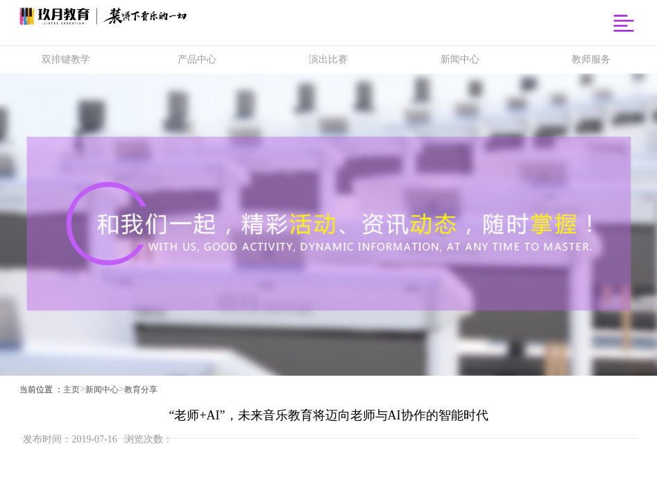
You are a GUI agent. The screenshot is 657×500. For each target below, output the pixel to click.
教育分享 (140, 389)
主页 (71, 389)
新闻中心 (102, 389)
